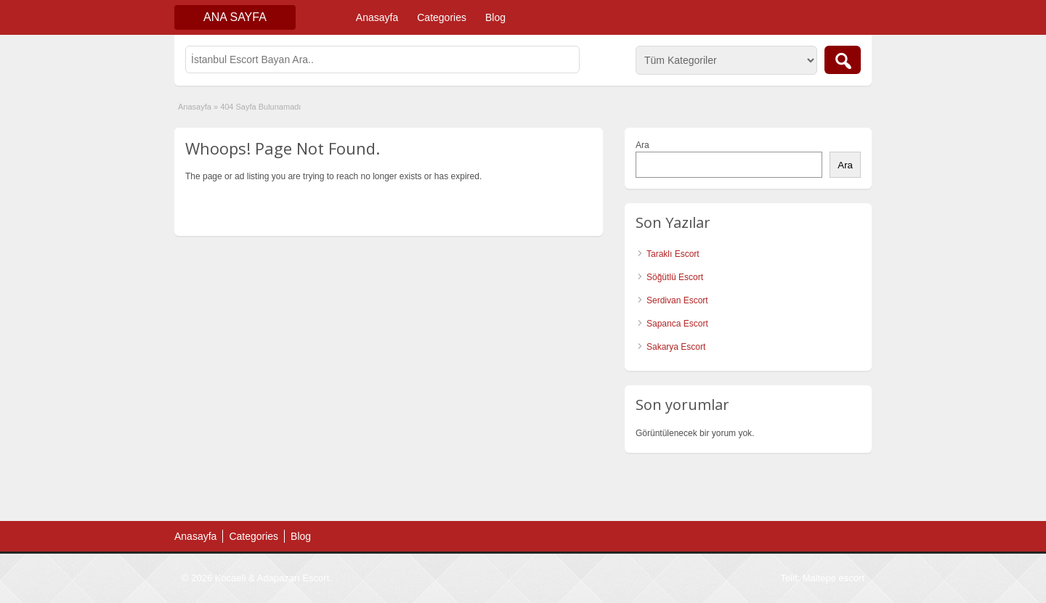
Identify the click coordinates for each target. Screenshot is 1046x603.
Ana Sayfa (235, 17)
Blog (495, 17)
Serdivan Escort (677, 300)
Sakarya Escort (675, 347)
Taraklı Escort (673, 254)
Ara (642, 145)
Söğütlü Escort (674, 277)
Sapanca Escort (677, 324)
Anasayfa (377, 17)
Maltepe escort (833, 578)
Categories (441, 17)
